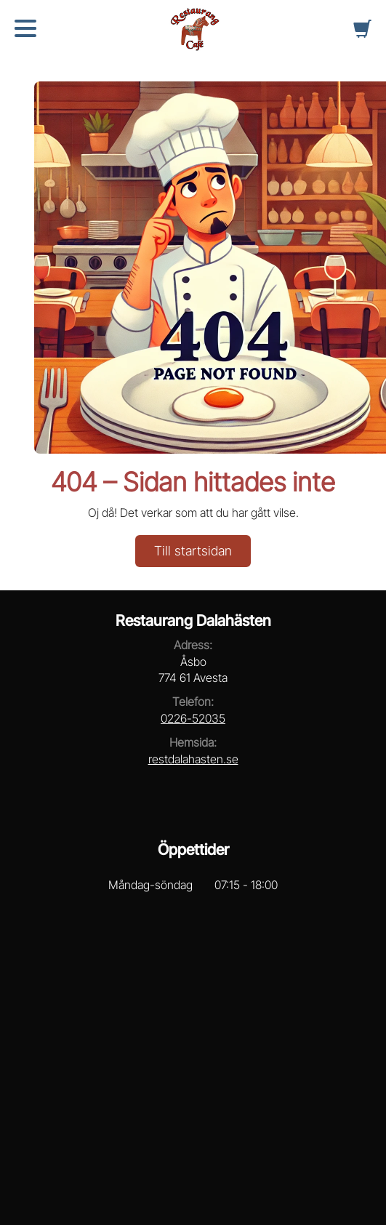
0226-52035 (193, 718)
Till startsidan (193, 550)
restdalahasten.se (193, 759)
